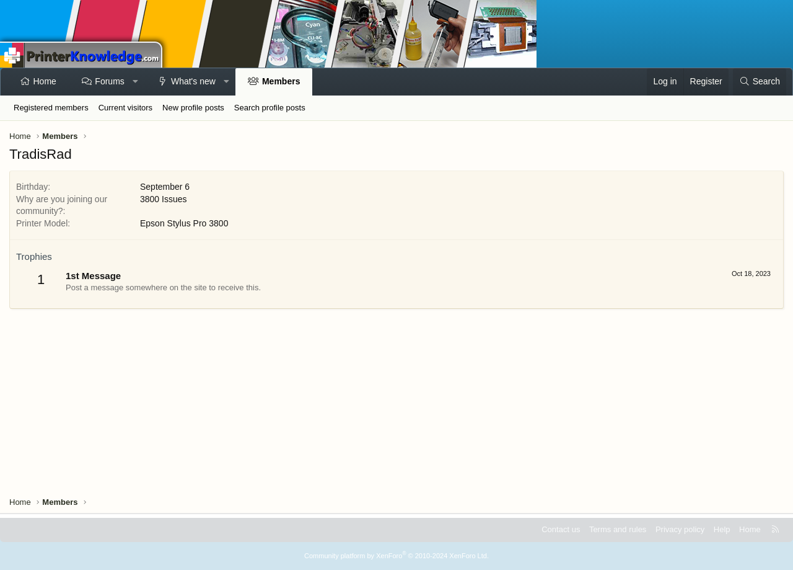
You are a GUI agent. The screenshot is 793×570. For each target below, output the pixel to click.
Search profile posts (269, 107)
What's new (193, 81)
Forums (109, 81)
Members (281, 81)
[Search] (759, 82)
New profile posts (193, 107)
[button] (135, 82)
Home (44, 81)
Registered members (51, 107)
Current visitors (125, 107)
